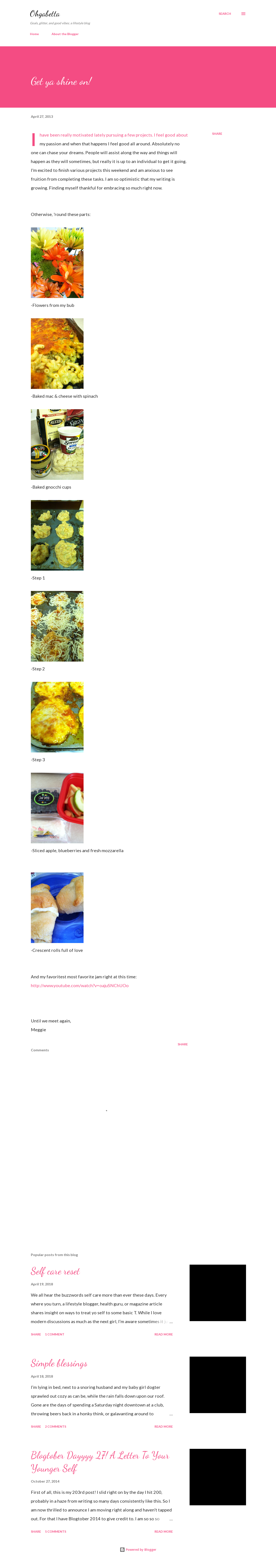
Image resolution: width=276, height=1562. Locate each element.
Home (34, 34)
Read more (164, 1334)
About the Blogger (65, 34)
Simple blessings (59, 1363)
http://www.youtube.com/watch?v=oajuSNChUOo (80, 985)
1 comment (54, 1334)
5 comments (55, 1531)
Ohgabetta (45, 13)
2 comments (55, 1426)
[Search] (225, 14)
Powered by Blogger (138, 1549)
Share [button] (217, 133)
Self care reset (55, 1271)
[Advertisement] (105, 1197)
